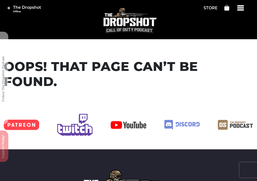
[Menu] (240, 8)
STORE (211, 8)
